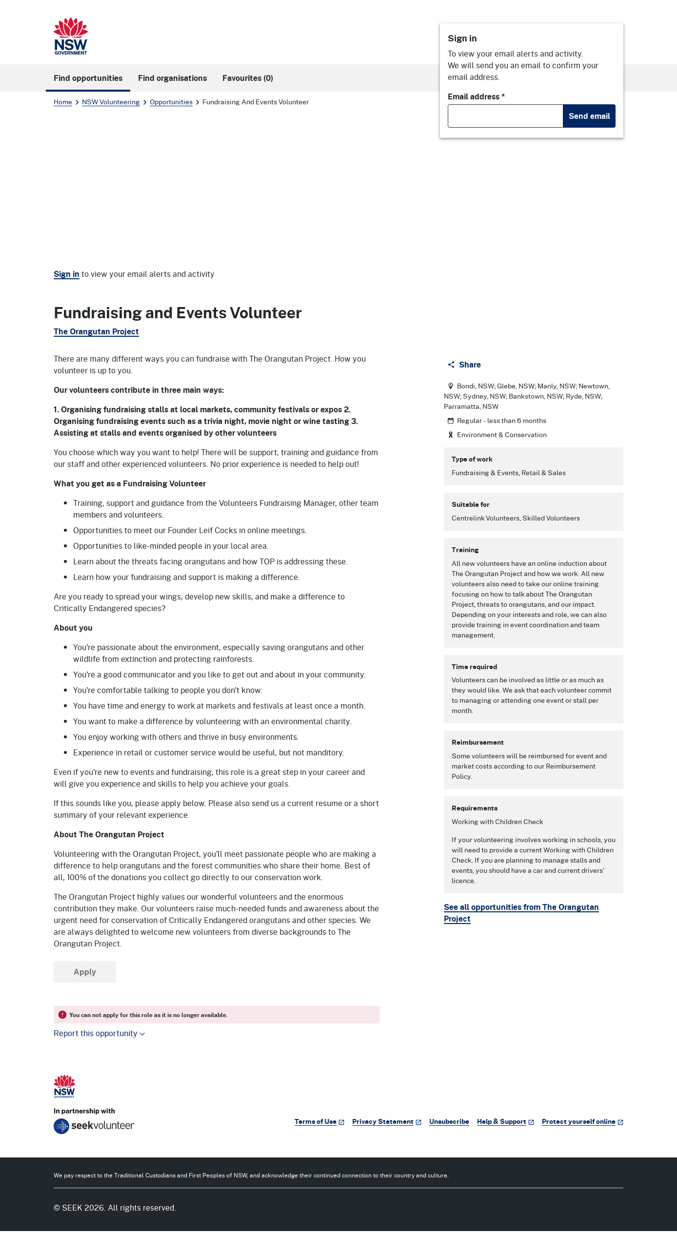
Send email (589, 116)
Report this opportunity (99, 1034)
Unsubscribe (449, 1123)
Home (63, 101)
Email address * (476, 96)
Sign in (67, 274)
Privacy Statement (386, 1123)
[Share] (465, 366)
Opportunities (171, 101)
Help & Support (505, 1123)
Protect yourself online (582, 1123)
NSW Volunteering (111, 101)
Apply (85, 974)
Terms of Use (319, 1123)
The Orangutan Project (96, 331)
